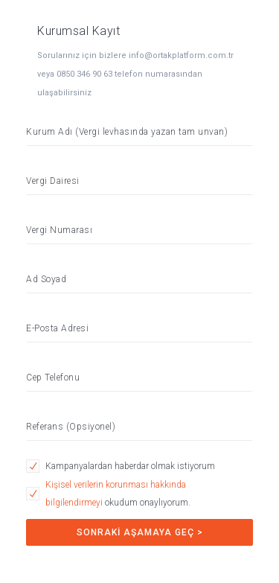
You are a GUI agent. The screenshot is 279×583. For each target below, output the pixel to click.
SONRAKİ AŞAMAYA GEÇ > (140, 532)
